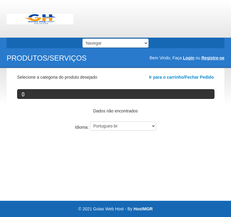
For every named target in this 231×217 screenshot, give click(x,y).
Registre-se (213, 57)
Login (188, 57)
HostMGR (143, 208)
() (23, 94)
